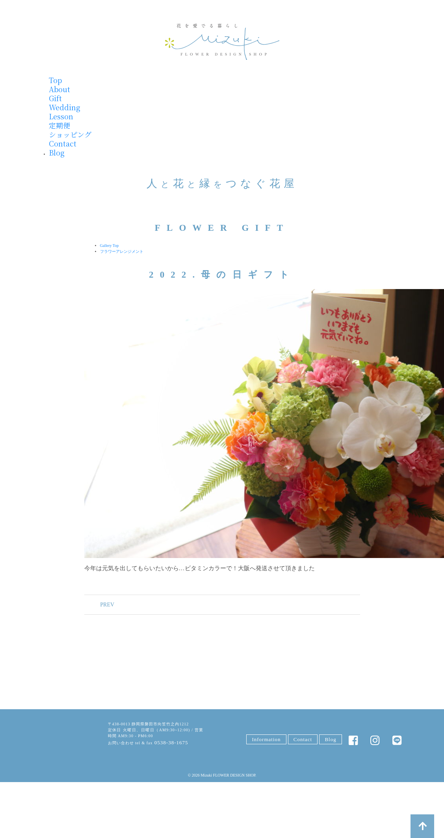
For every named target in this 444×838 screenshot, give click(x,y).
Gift (55, 98)
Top (55, 80)
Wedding (64, 107)
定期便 (59, 125)
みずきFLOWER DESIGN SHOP (68, 735)
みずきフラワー (222, 42)
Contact (62, 143)
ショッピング (70, 134)
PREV (102, 604)
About (59, 89)
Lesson (61, 116)
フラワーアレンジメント (121, 251)
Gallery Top (109, 245)
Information (266, 740)
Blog (57, 152)
